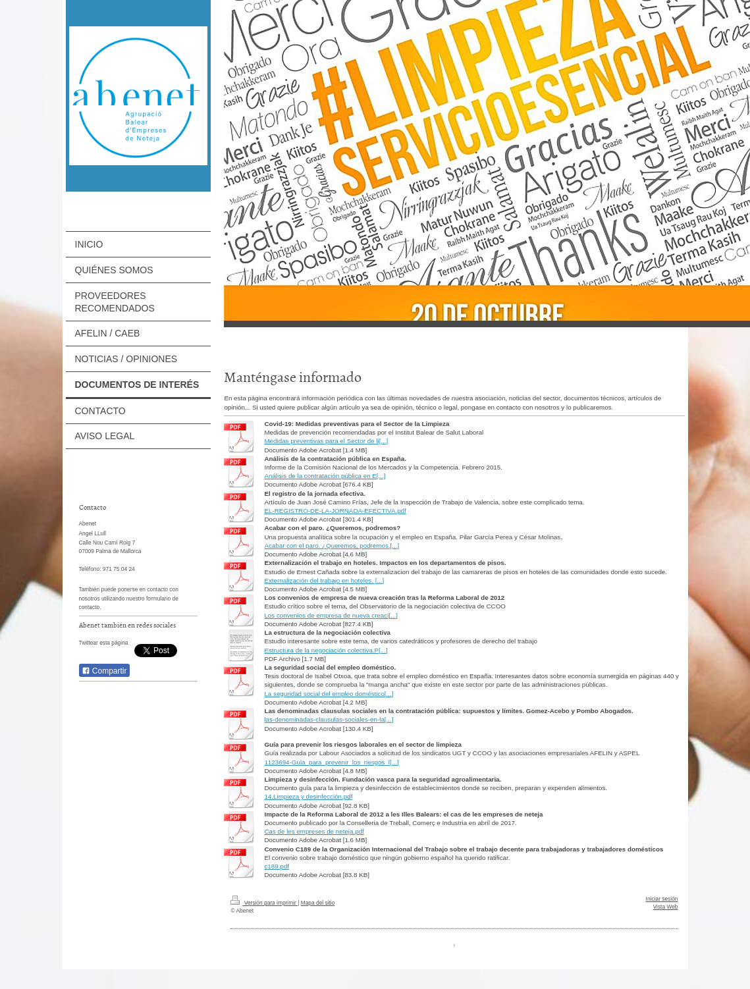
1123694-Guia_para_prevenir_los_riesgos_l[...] (331, 762)
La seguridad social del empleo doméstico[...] (328, 693)
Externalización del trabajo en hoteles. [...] (324, 580)
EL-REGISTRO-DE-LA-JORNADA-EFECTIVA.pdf (335, 510)
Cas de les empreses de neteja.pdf (313, 831)
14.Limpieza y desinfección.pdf (308, 796)
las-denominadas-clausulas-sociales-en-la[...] (328, 719)
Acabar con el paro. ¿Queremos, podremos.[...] (331, 545)
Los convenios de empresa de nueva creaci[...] (331, 615)
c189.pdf (276, 866)
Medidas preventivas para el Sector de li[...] (326, 440)
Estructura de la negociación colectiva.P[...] (325, 650)
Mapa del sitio (318, 902)
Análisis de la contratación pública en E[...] (324, 475)
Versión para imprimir (264, 902)
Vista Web (665, 906)
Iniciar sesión (662, 898)
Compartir (104, 671)
